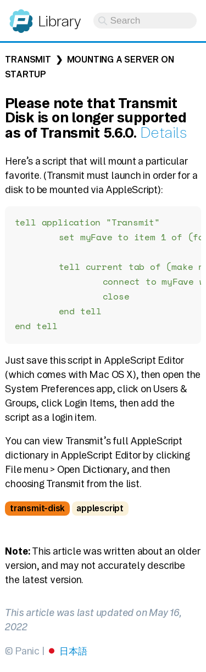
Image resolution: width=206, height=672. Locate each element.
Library (59, 21)
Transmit (28, 59)
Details (163, 132)
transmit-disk (37, 512)
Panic (21, 16)
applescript (100, 512)
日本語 (73, 655)
